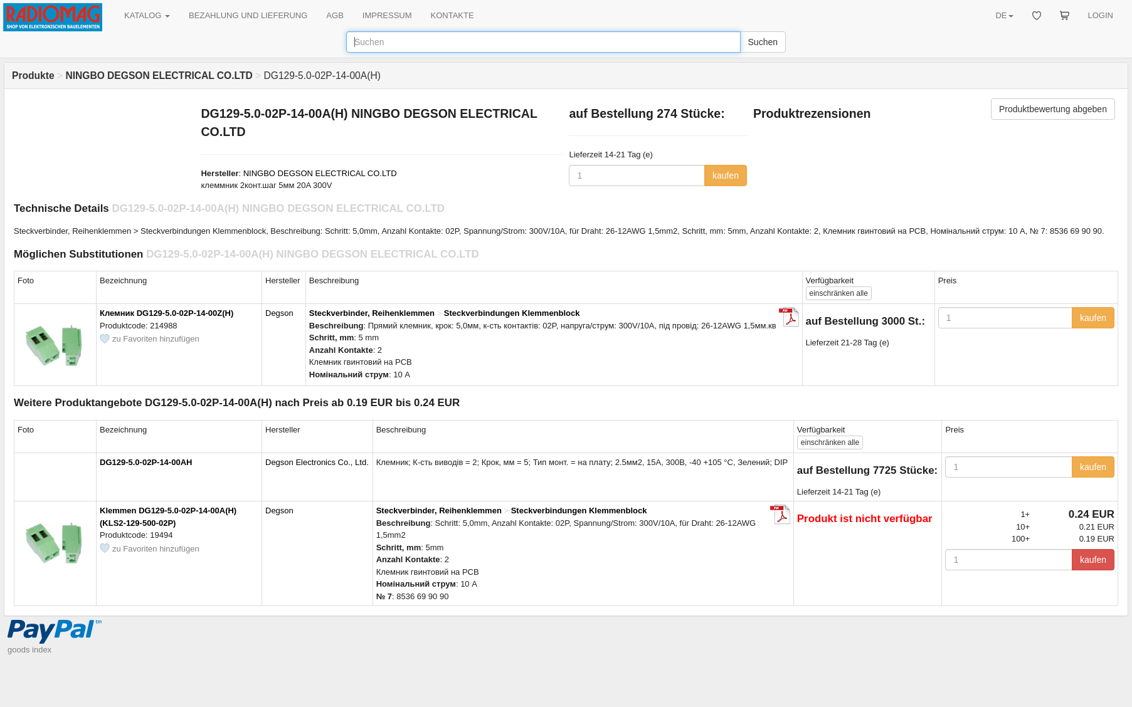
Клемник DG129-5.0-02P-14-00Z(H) (166, 313)
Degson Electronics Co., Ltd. (317, 462)
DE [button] (1004, 15)
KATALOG (147, 15)
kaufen (725, 175)
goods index (29, 649)
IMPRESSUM (387, 15)
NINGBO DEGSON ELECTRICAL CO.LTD (320, 173)
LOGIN (1100, 15)
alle (839, 293)
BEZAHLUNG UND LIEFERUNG (248, 15)
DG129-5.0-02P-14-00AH (146, 462)
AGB (334, 15)
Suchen (763, 42)
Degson (279, 313)
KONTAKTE (452, 15)
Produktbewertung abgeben (1053, 109)
